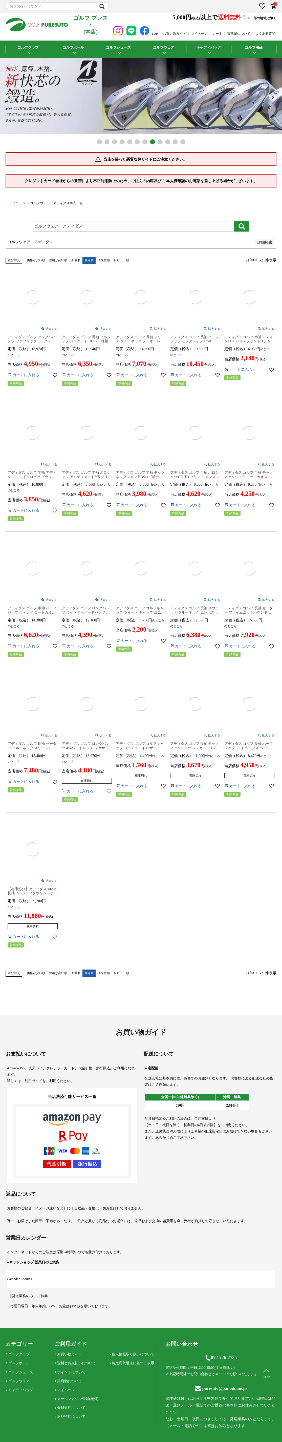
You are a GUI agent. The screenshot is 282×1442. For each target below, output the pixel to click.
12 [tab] (182, 141)
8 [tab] (152, 141)
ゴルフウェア (163, 47)
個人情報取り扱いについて (133, 1354)
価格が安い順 (36, 260)
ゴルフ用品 (254, 47)
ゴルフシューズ (118, 47)
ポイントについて (71, 1372)
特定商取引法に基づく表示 (133, 1363)
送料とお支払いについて (76, 1363)
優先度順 (104, 260)
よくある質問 (265, 33)
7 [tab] (144, 141)
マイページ (199, 33)
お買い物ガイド (174, 33)
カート (217, 33)
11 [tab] (175, 141)
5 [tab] (129, 141)
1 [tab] (99, 141)
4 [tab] (122, 141)
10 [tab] (167, 141)
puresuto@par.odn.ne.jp (221, 1388)
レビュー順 (121, 260)
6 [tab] (137, 141)
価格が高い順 (58, 260)
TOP (155, 33)
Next (272, 97)
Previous (9, 97)
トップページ (15, 203)
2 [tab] (107, 141)
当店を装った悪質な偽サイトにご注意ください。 (145, 159)
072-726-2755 (221, 1358)
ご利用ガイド (31, 1081)
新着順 (75, 260)
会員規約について (71, 1408)
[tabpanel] (141, 96)
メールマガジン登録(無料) (77, 1399)
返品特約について (71, 1416)
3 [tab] (114, 141)
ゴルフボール (73, 47)
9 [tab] (160, 141)
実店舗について (238, 33)
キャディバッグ (208, 47)
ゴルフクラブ (28, 47)
